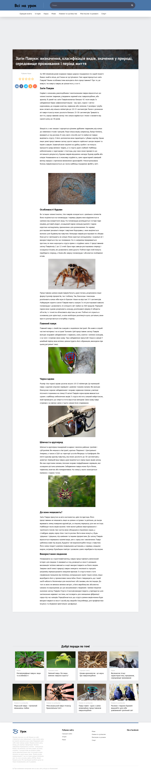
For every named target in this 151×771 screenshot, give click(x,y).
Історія (37, 14)
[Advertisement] (75, 34)
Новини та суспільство (68, 14)
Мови (53, 14)
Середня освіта (26, 14)
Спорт (103, 14)
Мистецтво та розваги (89, 14)
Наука (46, 14)
